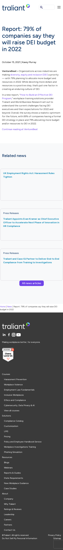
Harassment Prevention (15, 379)
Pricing (7, 436)
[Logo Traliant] (16, 7)
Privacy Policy (54, 535)
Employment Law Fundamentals (19, 390)
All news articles (31, 283)
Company (8, 499)
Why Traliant (10, 504)
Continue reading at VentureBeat (20, 129)
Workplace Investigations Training (20, 447)
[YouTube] (18, 334)
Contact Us (9, 530)
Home (2, 306)
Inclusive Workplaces (14, 395)
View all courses (11, 410)
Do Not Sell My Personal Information (19, 538)
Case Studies (10, 488)
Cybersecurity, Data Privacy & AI (19, 405)
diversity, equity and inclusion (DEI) (29, 74)
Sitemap (57, 538)
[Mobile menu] (59, 7)
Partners (8, 525)
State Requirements (13, 478)
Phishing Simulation (13, 452)
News (9, 306)
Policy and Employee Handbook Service (23, 441)
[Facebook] (9, 334)
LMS (6, 431)
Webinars (8, 467)
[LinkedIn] (4, 334)
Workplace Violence (13, 384)
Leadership (9, 514)
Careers (7, 519)
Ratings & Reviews (12, 509)
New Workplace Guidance (16, 483)
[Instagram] (14, 334)
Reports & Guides (12, 473)
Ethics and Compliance (15, 400)
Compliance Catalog (13, 421)
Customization (11, 426)
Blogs (6, 462)
